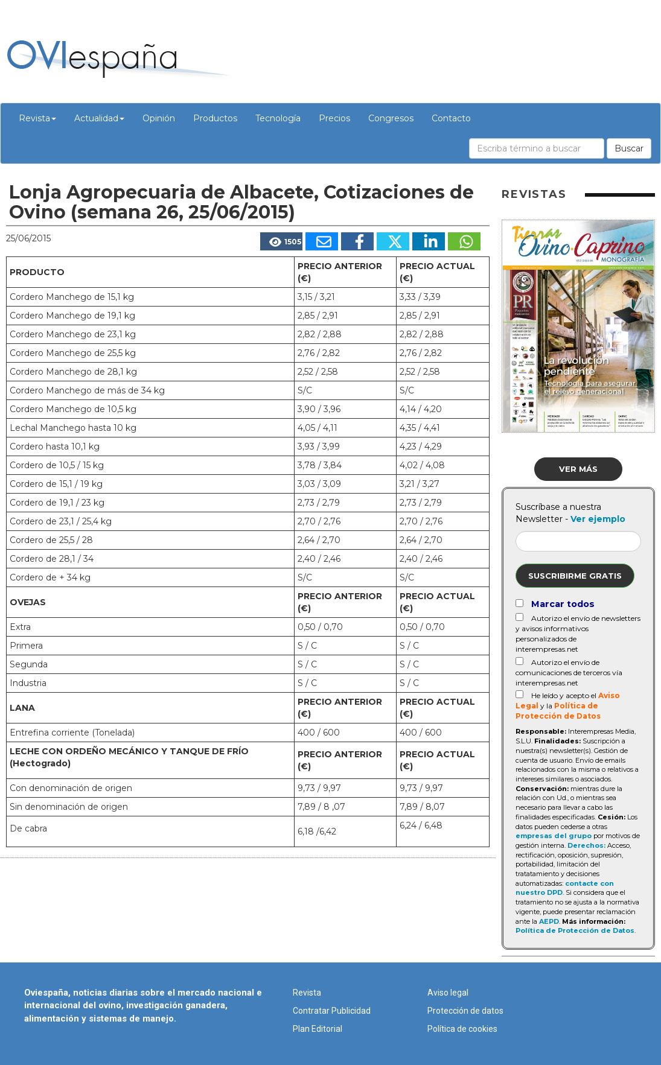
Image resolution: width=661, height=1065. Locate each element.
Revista (37, 118)
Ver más (578, 469)
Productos (215, 118)
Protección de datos (465, 1011)
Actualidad (99, 118)
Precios (334, 118)
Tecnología (278, 118)
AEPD (549, 921)
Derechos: (586, 845)
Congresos (391, 118)
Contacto (451, 118)
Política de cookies (462, 1029)
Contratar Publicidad (332, 1011)
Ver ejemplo (597, 518)
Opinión (158, 118)
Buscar (629, 148)
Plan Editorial (317, 1029)
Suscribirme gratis (575, 575)
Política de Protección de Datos (575, 930)
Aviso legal (447, 992)
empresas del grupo (554, 835)
